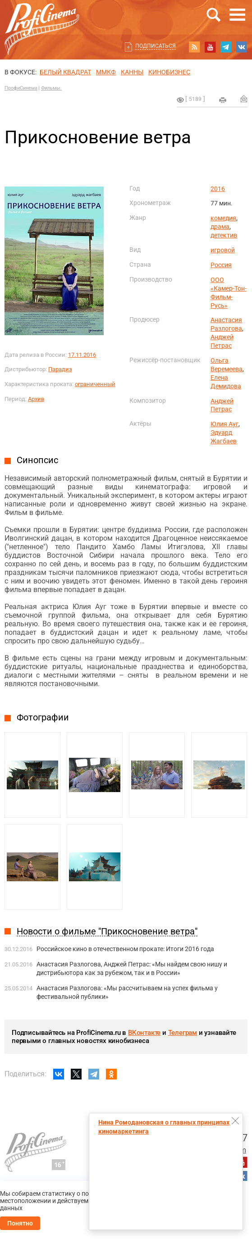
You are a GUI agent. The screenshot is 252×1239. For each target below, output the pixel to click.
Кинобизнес (169, 72)
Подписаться (155, 46)
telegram (226, 47)
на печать (222, 100)
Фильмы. (51, 88)
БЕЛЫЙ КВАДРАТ (65, 72)
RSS (194, 47)
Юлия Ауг (224, 424)
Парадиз (60, 369)
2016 (218, 188)
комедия (223, 218)
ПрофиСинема (21, 88)
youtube (210, 47)
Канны (132, 72)
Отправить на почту (243, 98)
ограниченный (95, 384)
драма (220, 226)
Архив (36, 399)
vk (241, 47)
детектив (224, 235)
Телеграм (182, 1033)
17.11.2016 (82, 354)
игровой (223, 250)
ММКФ (106, 72)
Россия (221, 265)
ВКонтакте (144, 1033)
